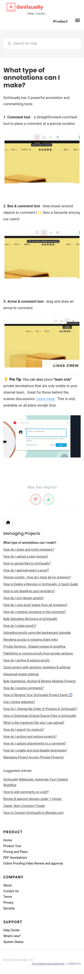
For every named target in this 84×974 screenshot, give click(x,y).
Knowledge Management (48, 963)
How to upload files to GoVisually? (27, 563)
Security (9, 908)
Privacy (8, 902)
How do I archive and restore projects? (30, 736)
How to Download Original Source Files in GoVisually (39, 716)
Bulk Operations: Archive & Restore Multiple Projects (39, 681)
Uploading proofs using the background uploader (37, 632)
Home (7, 840)
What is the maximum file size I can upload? (33, 722)
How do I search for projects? (23, 729)
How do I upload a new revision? (25, 556)
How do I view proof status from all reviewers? (35, 605)
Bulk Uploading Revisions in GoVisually (30, 619)
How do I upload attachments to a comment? (34, 743)
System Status (13, 942)
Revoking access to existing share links (30, 639)
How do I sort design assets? (23, 598)
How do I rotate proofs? (19, 626)
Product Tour (12, 846)
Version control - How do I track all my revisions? (37, 577)
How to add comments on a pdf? (26, 792)
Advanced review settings (21, 674)
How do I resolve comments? (23, 688)
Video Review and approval (44, 863)
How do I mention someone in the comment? (34, 612)
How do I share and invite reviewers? (28, 549)
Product (60, 21)
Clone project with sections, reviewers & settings (37, 667)
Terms (7, 896)
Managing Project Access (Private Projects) (33, 757)
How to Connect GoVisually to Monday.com (33, 812)
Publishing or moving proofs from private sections (38, 653)
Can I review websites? (19, 702)
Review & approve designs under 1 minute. (32, 799)
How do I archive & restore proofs (26, 660)
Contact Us (11, 891)
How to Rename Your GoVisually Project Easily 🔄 (37, 695)
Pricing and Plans (15, 852)
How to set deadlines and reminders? (29, 591)
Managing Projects (21, 533)
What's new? (12, 936)
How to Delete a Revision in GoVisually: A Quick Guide (40, 584)
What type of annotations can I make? (29, 542)
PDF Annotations (15, 857)
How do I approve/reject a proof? (26, 570)
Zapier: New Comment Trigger (24, 806)
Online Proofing (14, 863)
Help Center (11, 930)
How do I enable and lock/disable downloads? (35, 750)
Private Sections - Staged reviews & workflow (34, 646)
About (7, 885)
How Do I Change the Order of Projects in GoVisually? (40, 709)
